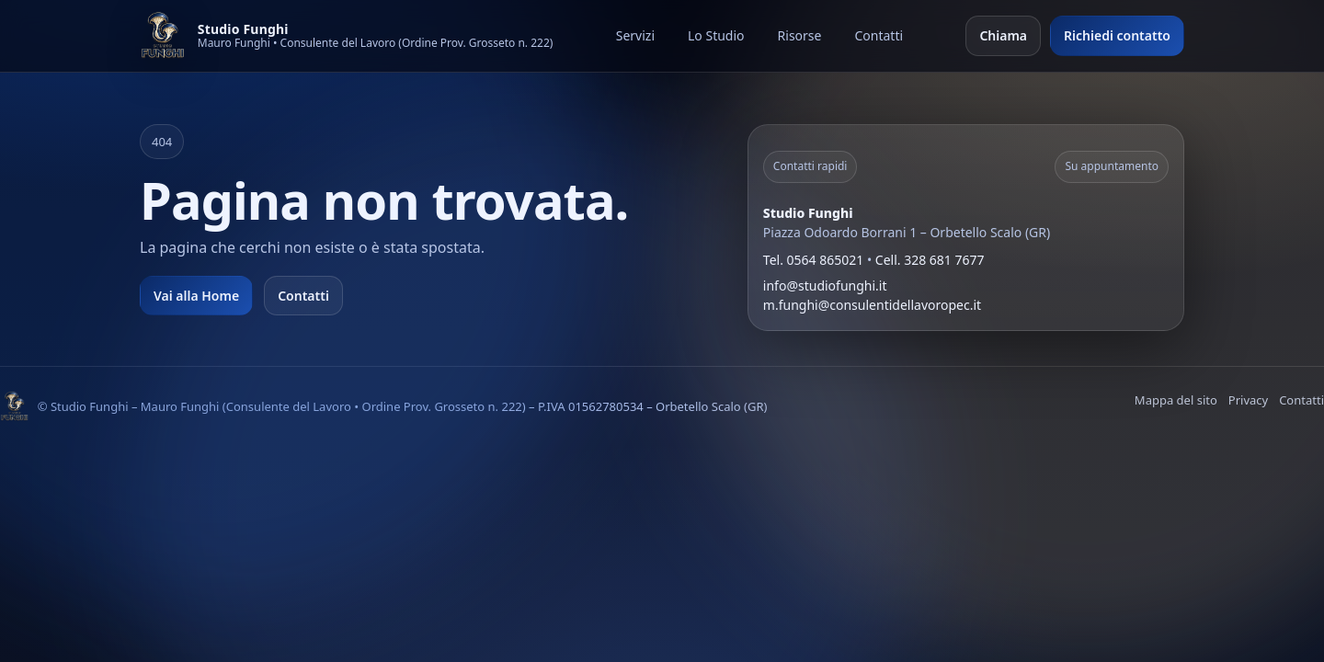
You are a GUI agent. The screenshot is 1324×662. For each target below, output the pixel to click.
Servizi (635, 35)
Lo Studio (716, 35)
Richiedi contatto (1117, 35)
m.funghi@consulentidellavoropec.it (872, 305)
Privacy (1248, 400)
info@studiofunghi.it (825, 285)
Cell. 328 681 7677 (930, 259)
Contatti (878, 35)
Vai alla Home (196, 295)
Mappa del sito (1176, 400)
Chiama (1003, 35)
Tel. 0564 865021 (813, 259)
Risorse (800, 35)
